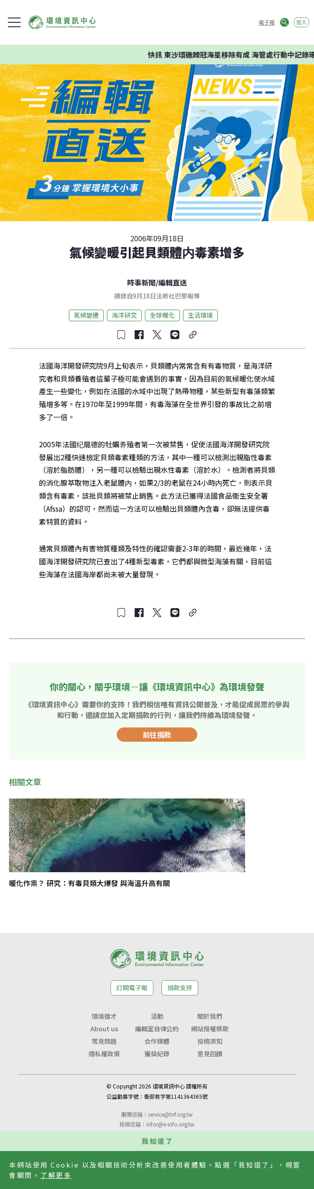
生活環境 (200, 315)
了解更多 (56, 1175)
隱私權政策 (104, 1053)
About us (104, 1028)
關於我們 (209, 1016)
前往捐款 (157, 734)
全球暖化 (162, 315)
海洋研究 (124, 315)
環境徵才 (104, 1016)
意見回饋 (209, 1053)
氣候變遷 (86, 315)
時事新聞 (141, 282)
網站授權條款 (210, 1028)
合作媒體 (157, 1041)
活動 (157, 1016)
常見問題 (104, 1041)
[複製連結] (192, 334)
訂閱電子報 (132, 987)
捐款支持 (179, 987)
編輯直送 (172, 282)
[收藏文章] (121, 334)
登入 (301, 22)
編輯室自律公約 (157, 1028)
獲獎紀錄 (157, 1053)
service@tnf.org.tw (170, 1114)
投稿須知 (209, 1041)
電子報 (267, 22)
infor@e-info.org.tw (170, 1124)
